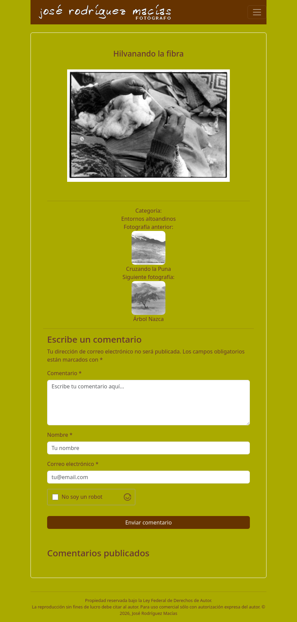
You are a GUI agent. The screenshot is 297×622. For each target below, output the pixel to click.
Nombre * (60, 434)
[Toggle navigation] (257, 12)
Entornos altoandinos (148, 218)
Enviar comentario (148, 522)
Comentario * (64, 373)
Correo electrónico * (73, 464)
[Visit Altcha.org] (127, 497)
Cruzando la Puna (148, 269)
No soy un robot (82, 496)
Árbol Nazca (148, 319)
